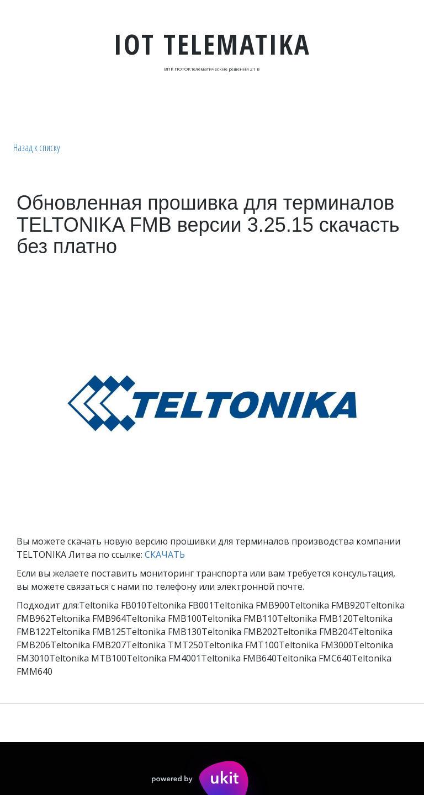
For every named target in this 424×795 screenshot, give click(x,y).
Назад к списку (36, 147)
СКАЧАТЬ (165, 554)
